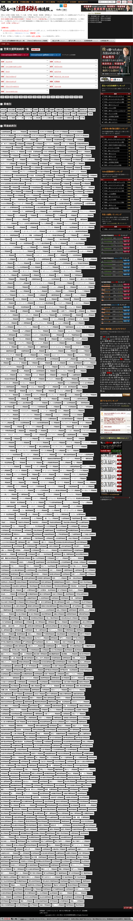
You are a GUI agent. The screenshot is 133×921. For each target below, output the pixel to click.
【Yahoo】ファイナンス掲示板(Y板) (36, 19)
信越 (118, 352)
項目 (119, 382)
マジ (118, 370)
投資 (119, 338)
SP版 (9, 2)
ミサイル (110, 348)
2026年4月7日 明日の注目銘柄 (100, 18)
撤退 (103, 368)
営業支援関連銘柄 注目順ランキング (14, 55)
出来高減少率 (107, 41)
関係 (127, 338)
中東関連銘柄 (108, 274)
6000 (48, 97)
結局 (126, 336)
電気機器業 (107, 284)
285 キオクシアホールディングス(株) (114, 140)
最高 (112, 364)
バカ (117, 341)
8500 (71, 97)
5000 (39, 97)
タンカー (112, 379)
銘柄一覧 (15, 2)
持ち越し (125, 354)
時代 (116, 350)
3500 (25, 97)
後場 (109, 364)
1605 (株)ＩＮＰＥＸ (110, 122)
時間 (126, 366)
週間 (110, 366)
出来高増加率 (91, 41)
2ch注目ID (73, 2)
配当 (104, 348)
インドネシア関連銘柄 (108, 245)
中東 (107, 354)
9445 (2, 91)
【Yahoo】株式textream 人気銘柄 (37, 41)
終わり (121, 375)
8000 (66, 97)
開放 (103, 364)
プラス (120, 350)
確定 (116, 336)
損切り (109, 352)
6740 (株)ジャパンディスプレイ (114, 96)
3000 (20, 97)
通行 (112, 377)
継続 (125, 338)
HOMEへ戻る (5, 44)
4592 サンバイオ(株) (110, 113)
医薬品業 (106, 318)
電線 (126, 379)
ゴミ (106, 384)
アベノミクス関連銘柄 (108, 267)
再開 (116, 338)
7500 (62, 97)
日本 (103, 375)
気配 (104, 336)
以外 (122, 370)
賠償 (106, 359)
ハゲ (104, 359)
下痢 (117, 366)
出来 (124, 361)
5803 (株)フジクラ (110, 153)
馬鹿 (114, 375)
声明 (106, 379)
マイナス (105, 343)
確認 (127, 373)
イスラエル (112, 359)
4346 (51, 76)
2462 (2, 71)
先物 (118, 355)
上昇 (109, 382)
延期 (112, 382)
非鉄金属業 (107, 288)
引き (122, 384)
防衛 (114, 341)
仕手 (121, 348)
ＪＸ (125, 364)
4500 (34, 97)
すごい (112, 343)
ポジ (119, 343)
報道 (119, 377)
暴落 (120, 373)
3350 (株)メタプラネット (112, 196)
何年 (119, 379)
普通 (109, 361)
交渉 (110, 345)
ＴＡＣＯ (105, 338)
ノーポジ (117, 345)
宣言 (113, 352)
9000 (76, 97)
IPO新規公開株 (24, 2)
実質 (123, 336)
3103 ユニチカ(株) (110, 199)
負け (122, 338)
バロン (115, 343)
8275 (51, 86)
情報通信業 (107, 291)
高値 (110, 375)
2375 (51, 66)
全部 (116, 377)
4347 (2, 81)
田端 (116, 379)
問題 (122, 377)
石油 (106, 350)
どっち (107, 336)
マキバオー (115, 357)
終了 (103, 341)
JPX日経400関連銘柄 (108, 238)
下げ (114, 361)
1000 (2, 97)
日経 (110, 357)
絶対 (119, 366)
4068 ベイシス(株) (110, 108)
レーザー (120, 368)
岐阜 (125, 348)
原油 (106, 357)
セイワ (126, 343)
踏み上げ (118, 384)
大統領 (109, 368)
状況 (121, 354)
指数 (106, 364)
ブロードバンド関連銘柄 (108, 252)
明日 (110, 341)
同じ (113, 373)
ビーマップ (119, 361)
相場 (106, 341)
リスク (117, 373)
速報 (108, 379)
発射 (122, 364)
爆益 (106, 368)
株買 (106, 348)
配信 (116, 368)
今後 (111, 336)
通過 (107, 345)
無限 (109, 370)
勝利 (109, 343)
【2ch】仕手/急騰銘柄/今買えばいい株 (13, 41)
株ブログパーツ (83, 2)
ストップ (126, 375)
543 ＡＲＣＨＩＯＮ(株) (111, 148)
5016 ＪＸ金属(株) (110, 194)
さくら (106, 377)
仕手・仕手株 (36, 36)
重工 (109, 377)
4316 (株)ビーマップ (111, 159)
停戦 (113, 368)
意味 (104, 352)
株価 (124, 345)
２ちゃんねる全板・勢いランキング (116, 223)
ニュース (112, 338)
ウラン (106, 370)
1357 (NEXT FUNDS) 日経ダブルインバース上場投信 (115, 145)
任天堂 (106, 382)
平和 (125, 382)
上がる (113, 345)
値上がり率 (58, 41)
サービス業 (107, 298)
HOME (3, 2)
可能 (104, 361)
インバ (122, 343)
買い (122, 359)
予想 (127, 382)
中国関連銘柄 (108, 248)
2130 (2, 61)
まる (112, 370)
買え (109, 338)
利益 (106, 361)
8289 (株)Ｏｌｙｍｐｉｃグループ (114, 110)
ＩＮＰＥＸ (123, 352)
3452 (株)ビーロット (110, 119)
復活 (120, 357)
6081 (2, 86)
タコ (103, 370)
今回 (114, 384)
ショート (126, 377)
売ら (104, 350)
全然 (118, 348)
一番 (105, 354)
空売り (109, 373)
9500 (80, 97)
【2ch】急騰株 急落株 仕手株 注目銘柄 (11, 19)
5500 (43, 97)
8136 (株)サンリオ (110, 156)
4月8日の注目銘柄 (96, 22)
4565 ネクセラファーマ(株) (113, 229)
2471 (51, 71)
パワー (119, 336)
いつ (107, 366)
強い (127, 345)
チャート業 (107, 295)
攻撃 (117, 375)
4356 (51, 81)
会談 (110, 354)
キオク (33, 33)
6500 (53, 97)
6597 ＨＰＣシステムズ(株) (113, 165)
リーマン (110, 384)
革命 (113, 336)
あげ (118, 359)
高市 (106, 352)
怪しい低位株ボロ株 (37, 2)
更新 (101, 336)
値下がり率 (75, 41)
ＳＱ (103, 357)
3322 (2, 76)
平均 (125, 341)
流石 (115, 370)
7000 (57, 97)
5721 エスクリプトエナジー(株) (114, 102)
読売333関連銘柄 (108, 241)
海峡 (122, 379)
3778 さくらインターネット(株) (114, 99)
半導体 (116, 364)
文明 (119, 364)
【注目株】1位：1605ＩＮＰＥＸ (100, 16)
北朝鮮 (123, 373)
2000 (11, 97)
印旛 (112, 350)
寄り (103, 345)
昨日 (123, 366)
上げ (116, 382)
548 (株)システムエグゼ (111, 151)
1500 (7, 97)
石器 (122, 341)
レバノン (125, 368)
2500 (16, 97)
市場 (119, 341)
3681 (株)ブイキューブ (111, 105)
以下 (103, 377)
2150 (51, 61)
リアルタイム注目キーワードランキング (16, 30)
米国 (125, 370)
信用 (113, 354)
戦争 (104, 373)
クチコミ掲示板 (50, 2)
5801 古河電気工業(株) (111, 116)
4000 (30, 97)
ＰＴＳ (127, 361)
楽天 (103, 382)
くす (107, 375)
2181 (2, 66)
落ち (122, 382)
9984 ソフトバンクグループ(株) (114, 202)
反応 (121, 345)
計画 (109, 350)
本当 (114, 366)
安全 (116, 352)
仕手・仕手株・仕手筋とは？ (11, 23)
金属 (103, 379)
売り (103, 366)
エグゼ (114, 348)
